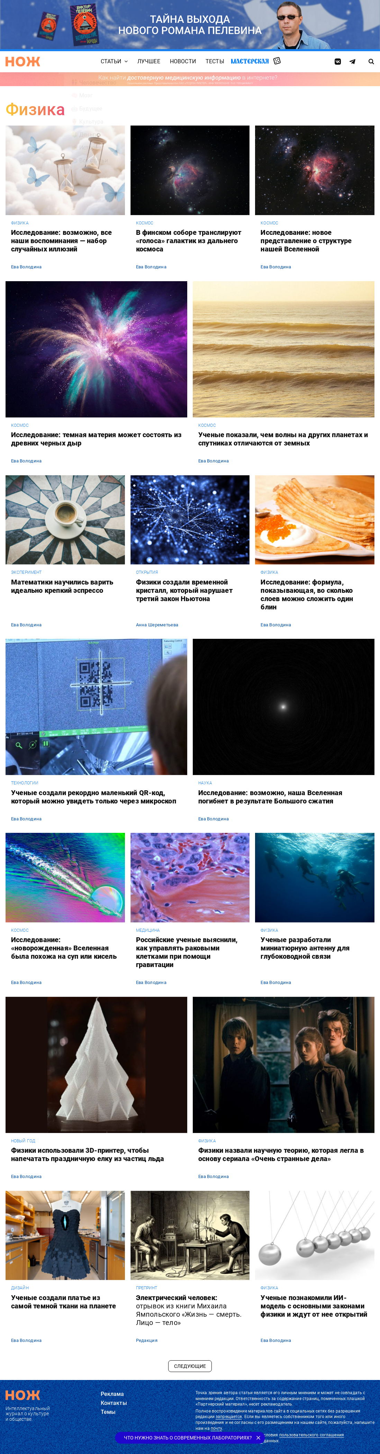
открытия (147, 572)
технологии (24, 783)
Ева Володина (26, 266)
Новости (183, 61)
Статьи (111, 61)
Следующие (190, 1366)
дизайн (20, 1288)
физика (20, 223)
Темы (108, 1412)
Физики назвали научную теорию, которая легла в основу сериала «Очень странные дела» (281, 1154)
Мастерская (250, 61)
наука (205, 783)
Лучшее (148, 61)
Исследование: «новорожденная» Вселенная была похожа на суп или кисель (64, 948)
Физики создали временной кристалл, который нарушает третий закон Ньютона (184, 590)
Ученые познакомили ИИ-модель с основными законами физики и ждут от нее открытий (314, 1306)
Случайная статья (277, 61)
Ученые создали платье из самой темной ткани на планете (63, 1302)
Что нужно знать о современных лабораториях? (188, 1438)
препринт (146, 1288)
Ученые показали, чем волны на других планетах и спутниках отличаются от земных (283, 439)
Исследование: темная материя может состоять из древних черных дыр (96, 439)
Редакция (146, 1340)
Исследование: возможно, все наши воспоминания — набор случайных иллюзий (61, 240)
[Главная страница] (23, 61)
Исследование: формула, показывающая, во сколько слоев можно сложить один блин (307, 594)
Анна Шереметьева (157, 624)
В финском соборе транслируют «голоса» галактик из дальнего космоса (189, 240)
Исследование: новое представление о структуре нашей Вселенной (306, 240)
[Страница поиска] (371, 61)
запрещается (229, 1416)
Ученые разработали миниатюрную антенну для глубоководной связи (305, 948)
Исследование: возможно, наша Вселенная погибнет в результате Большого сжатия (270, 797)
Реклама (112, 1394)
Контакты (114, 1403)
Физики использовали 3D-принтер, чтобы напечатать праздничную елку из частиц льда (87, 1154)
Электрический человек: (189, 1310)
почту (216, 1428)
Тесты (215, 61)
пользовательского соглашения (311, 1435)
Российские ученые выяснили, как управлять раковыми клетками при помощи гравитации (186, 952)
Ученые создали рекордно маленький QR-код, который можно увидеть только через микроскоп (93, 797)
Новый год (23, 1141)
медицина (148, 930)
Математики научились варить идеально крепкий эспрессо (62, 586)
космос (145, 223)
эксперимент (26, 572)
